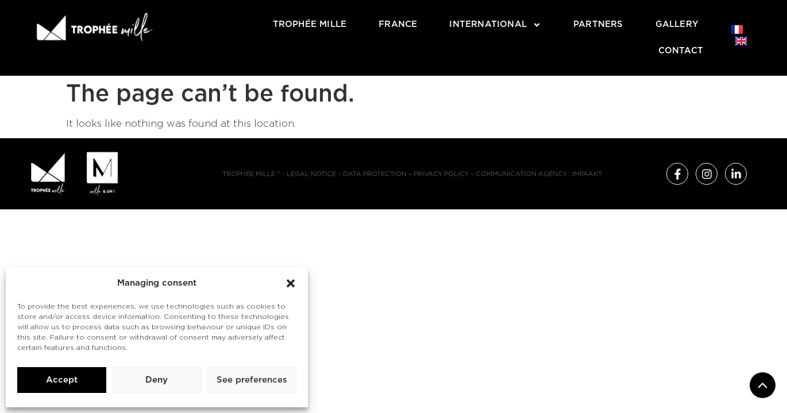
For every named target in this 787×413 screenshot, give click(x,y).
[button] (290, 283)
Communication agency (521, 174)
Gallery (677, 24)
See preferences (252, 380)
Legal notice (311, 174)
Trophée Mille (310, 24)
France (398, 24)
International (495, 25)
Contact (680, 50)
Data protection (375, 174)
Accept (62, 380)
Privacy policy (441, 174)
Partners (598, 24)
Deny (156, 380)
